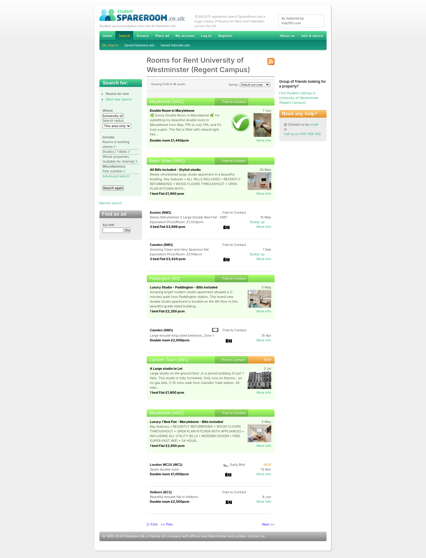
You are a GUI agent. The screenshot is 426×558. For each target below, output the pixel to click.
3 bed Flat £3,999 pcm (167, 227)
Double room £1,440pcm (169, 140)
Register (225, 35)
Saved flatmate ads (175, 45)
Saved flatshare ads (139, 45)
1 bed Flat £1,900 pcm (167, 194)
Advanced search (116, 176)
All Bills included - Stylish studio (175, 170)
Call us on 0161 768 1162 (302, 134)
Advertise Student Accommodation (162, 35)
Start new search (119, 99)
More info (263, 140)
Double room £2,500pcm (170, 501)
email (314, 124)
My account (185, 35)
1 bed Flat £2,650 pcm (167, 446)
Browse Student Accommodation (142, 35)
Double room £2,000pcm (170, 340)
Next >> (268, 524)
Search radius (113, 121)
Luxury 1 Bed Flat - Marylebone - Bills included (186, 422)
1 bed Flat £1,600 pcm (167, 392)
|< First (152, 524)
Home (107, 35)
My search (110, 45)
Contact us (256, 536)
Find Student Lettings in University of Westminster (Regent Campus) (299, 98)
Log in (206, 35)
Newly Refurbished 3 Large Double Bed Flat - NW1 (188, 217)
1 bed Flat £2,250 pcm (167, 311)
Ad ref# (108, 225)
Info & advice (312, 35)
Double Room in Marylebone (172, 110)
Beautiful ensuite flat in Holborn (174, 497)
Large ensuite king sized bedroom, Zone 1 (182, 335)
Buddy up (257, 222)
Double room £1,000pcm (169, 474)
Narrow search (110, 203)
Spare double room (164, 469)
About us (287, 35)
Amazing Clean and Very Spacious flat (179, 249)
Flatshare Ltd (134, 536)
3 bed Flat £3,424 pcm (167, 259)
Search (124, 36)
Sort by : (249, 84)
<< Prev (167, 524)
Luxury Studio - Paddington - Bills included (184, 287)
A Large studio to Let (166, 368)
